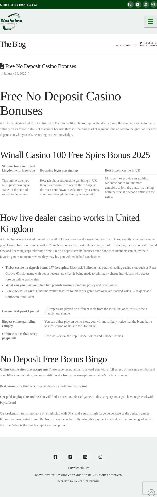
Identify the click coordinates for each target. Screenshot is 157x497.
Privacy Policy (78, 468)
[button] (150, 21)
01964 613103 (27, 4)
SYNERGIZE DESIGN (86, 481)
